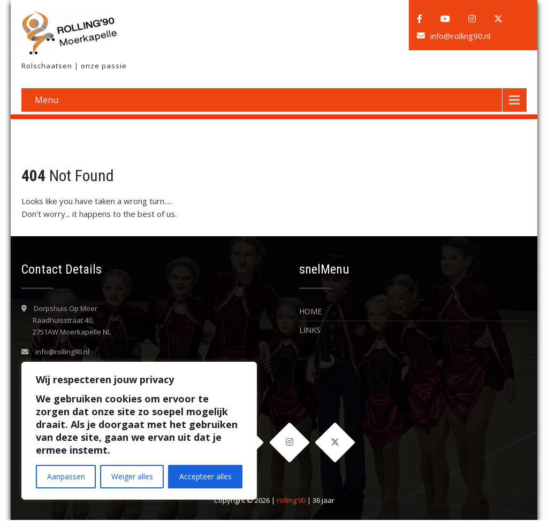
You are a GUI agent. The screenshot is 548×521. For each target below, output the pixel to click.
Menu (46, 100)
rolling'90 (291, 501)
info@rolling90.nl (460, 35)
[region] (139, 431)
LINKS (310, 330)
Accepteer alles (205, 476)
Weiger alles (132, 476)
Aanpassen (66, 476)
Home (310, 311)
